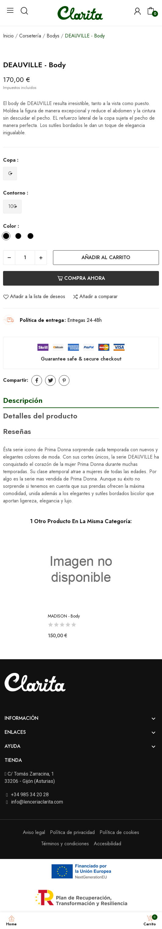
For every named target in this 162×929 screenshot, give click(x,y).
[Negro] (7, 237)
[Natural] (19, 237)
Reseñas (17, 431)
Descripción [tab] (23, 400)
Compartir (36, 380)
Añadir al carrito (106, 257)
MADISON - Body (64, 616)
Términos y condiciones (65, 843)
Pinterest (64, 380)
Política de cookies (119, 832)
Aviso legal (34, 832)
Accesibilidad (107, 843)
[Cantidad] (25, 257)
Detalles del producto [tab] (40, 415)
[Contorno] (12, 206)
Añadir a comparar (95, 297)
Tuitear (50, 380)
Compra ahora (81, 278)
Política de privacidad (72, 832)
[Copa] (10, 174)
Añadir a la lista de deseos (34, 297)
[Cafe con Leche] (32, 237)
